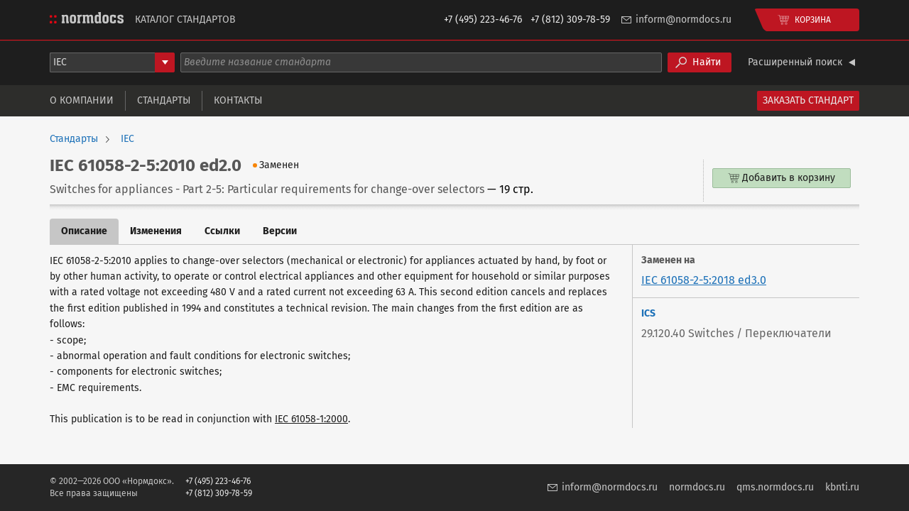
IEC (127, 139)
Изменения (156, 231)
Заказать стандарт (808, 100)
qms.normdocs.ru (775, 487)
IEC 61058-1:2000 (311, 419)
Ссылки (222, 231)
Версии (280, 231)
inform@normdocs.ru (683, 19)
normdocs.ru (697, 487)
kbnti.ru (842, 487)
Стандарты (163, 100)
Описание (84, 231)
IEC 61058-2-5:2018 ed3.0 (703, 280)
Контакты (238, 100)
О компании (82, 100)
